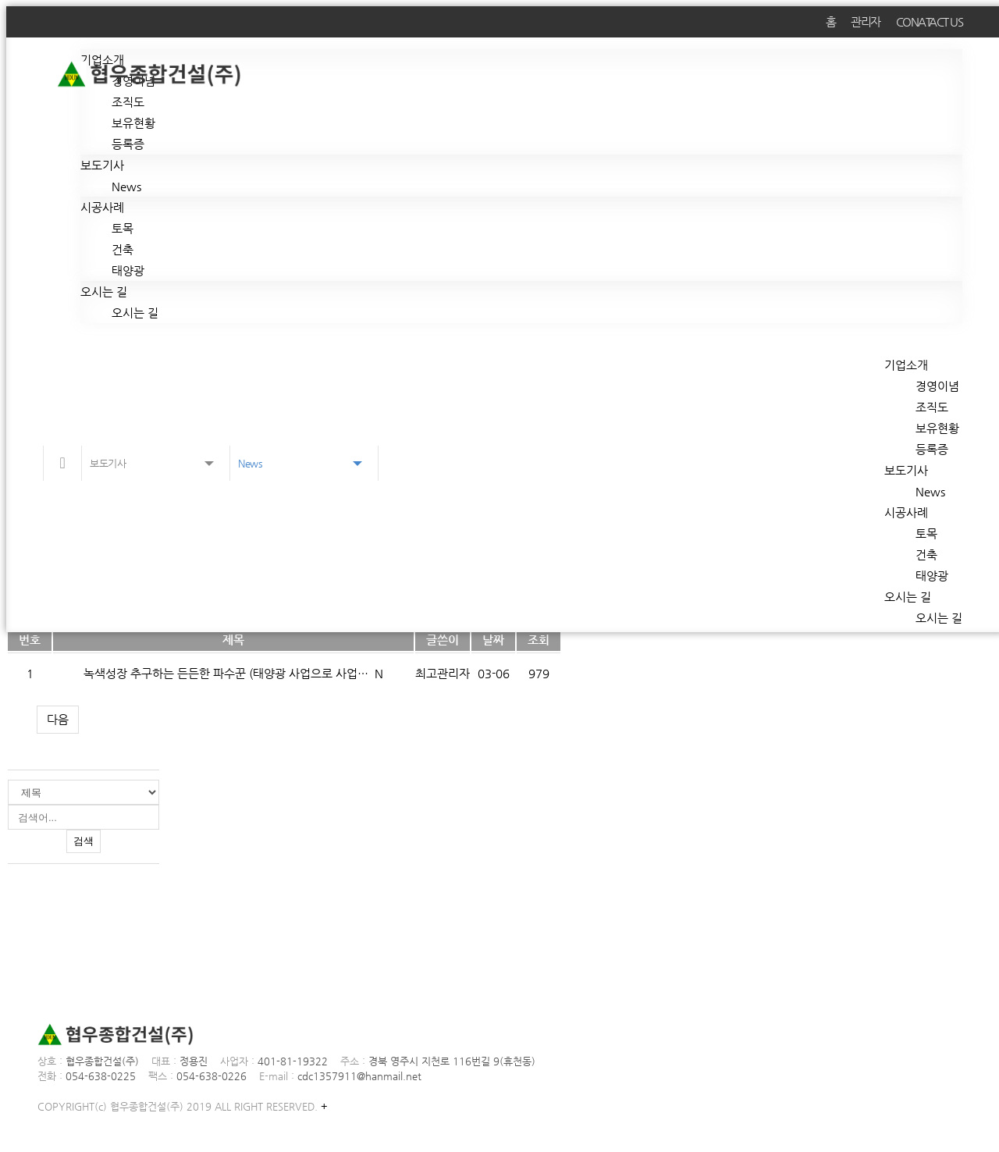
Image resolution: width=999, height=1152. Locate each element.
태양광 (128, 270)
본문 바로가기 (6, 6)
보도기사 (102, 165)
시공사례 (102, 207)
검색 (83, 841)
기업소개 (906, 365)
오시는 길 (103, 291)
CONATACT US (929, 21)
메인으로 (62, 463)
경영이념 (937, 386)
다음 (58, 719)
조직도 (128, 101)
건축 (122, 249)
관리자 (865, 21)
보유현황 (133, 123)
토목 (122, 228)
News (126, 186)
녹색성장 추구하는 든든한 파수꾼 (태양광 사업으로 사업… (228, 673)
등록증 (128, 144)
